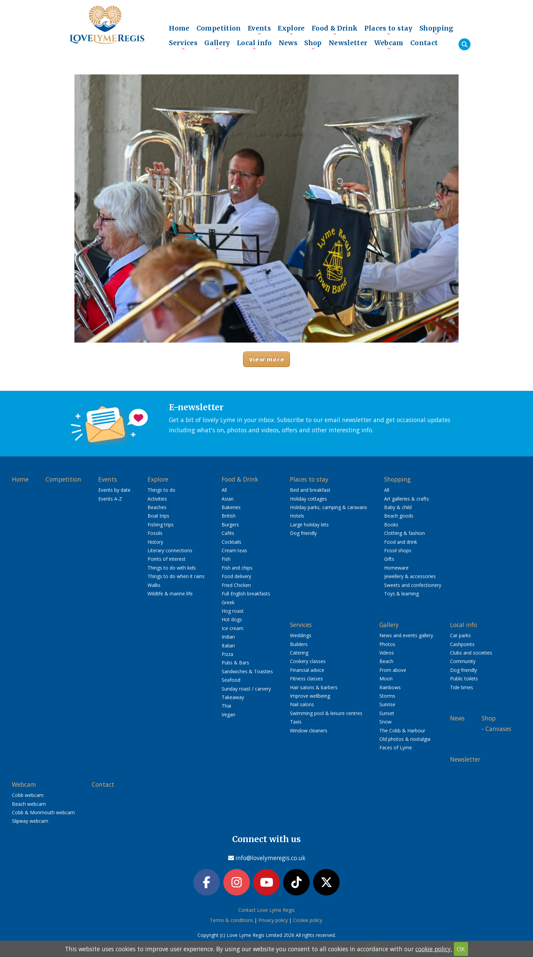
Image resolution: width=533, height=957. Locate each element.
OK (461, 949)
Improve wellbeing (310, 696)
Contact (424, 43)
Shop (313, 44)
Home (179, 28)
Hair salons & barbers (314, 687)
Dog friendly (303, 533)
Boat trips (158, 515)
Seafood (231, 680)
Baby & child (398, 507)
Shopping (436, 30)
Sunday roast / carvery (246, 688)
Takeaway (233, 697)
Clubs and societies (471, 652)
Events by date (114, 490)
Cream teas (234, 550)
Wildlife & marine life (170, 593)
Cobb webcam (28, 795)
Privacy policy (273, 920)
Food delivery (236, 576)
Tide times (461, 687)
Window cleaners (308, 730)
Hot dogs (232, 619)
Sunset (386, 713)
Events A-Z (110, 498)
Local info (254, 44)
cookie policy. (433, 949)
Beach (386, 661)
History (155, 542)
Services (183, 44)
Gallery (217, 44)
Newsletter (348, 43)
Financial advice (307, 670)
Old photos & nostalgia (404, 739)
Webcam (388, 44)
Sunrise (387, 704)
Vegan (228, 714)
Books (391, 524)
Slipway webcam (30, 821)
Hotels (297, 515)
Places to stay (388, 30)
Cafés (228, 533)
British (229, 515)
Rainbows (390, 687)
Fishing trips (161, 524)
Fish (226, 559)
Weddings (300, 635)
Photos (387, 644)
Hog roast (233, 611)
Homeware (396, 567)
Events (259, 30)
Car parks (460, 635)
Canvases (498, 729)
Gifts (389, 559)
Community (463, 661)
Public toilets (464, 678)
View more (266, 359)
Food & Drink (335, 30)
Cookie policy (307, 920)
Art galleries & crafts (406, 498)
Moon (386, 678)
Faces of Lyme (395, 747)
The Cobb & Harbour (402, 730)
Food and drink (400, 542)
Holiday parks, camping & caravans (328, 507)
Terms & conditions (231, 920)
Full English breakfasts (246, 593)
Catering (299, 652)
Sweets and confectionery (412, 585)
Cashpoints (462, 644)
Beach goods (398, 515)
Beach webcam (29, 804)
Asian (228, 498)
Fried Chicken (236, 585)
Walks (154, 585)
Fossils (155, 533)
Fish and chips (237, 567)
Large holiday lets (309, 524)
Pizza (227, 654)
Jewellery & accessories (410, 576)
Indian (228, 636)
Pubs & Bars (235, 662)
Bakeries (231, 507)
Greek (228, 602)
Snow (385, 721)
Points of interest (167, 559)
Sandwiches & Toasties (247, 671)
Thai (226, 705)
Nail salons (302, 704)
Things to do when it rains (176, 576)
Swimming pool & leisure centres (326, 713)
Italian (228, 645)
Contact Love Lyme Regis (266, 910)
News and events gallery (406, 635)
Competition (218, 28)
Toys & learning (401, 593)
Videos (386, 652)
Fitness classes (306, 678)
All (224, 490)
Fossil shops (397, 550)
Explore (291, 30)
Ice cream (232, 628)
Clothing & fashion (404, 533)
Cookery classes (308, 661)
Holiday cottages (308, 498)
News (288, 43)
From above (392, 670)
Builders (299, 644)
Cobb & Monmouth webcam (43, 812)
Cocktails (231, 542)
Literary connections (170, 550)
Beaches (157, 507)
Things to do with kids (172, 567)
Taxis (296, 721)
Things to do (161, 490)
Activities (157, 498)
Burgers (230, 524)
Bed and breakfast (310, 490)
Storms (387, 696)
